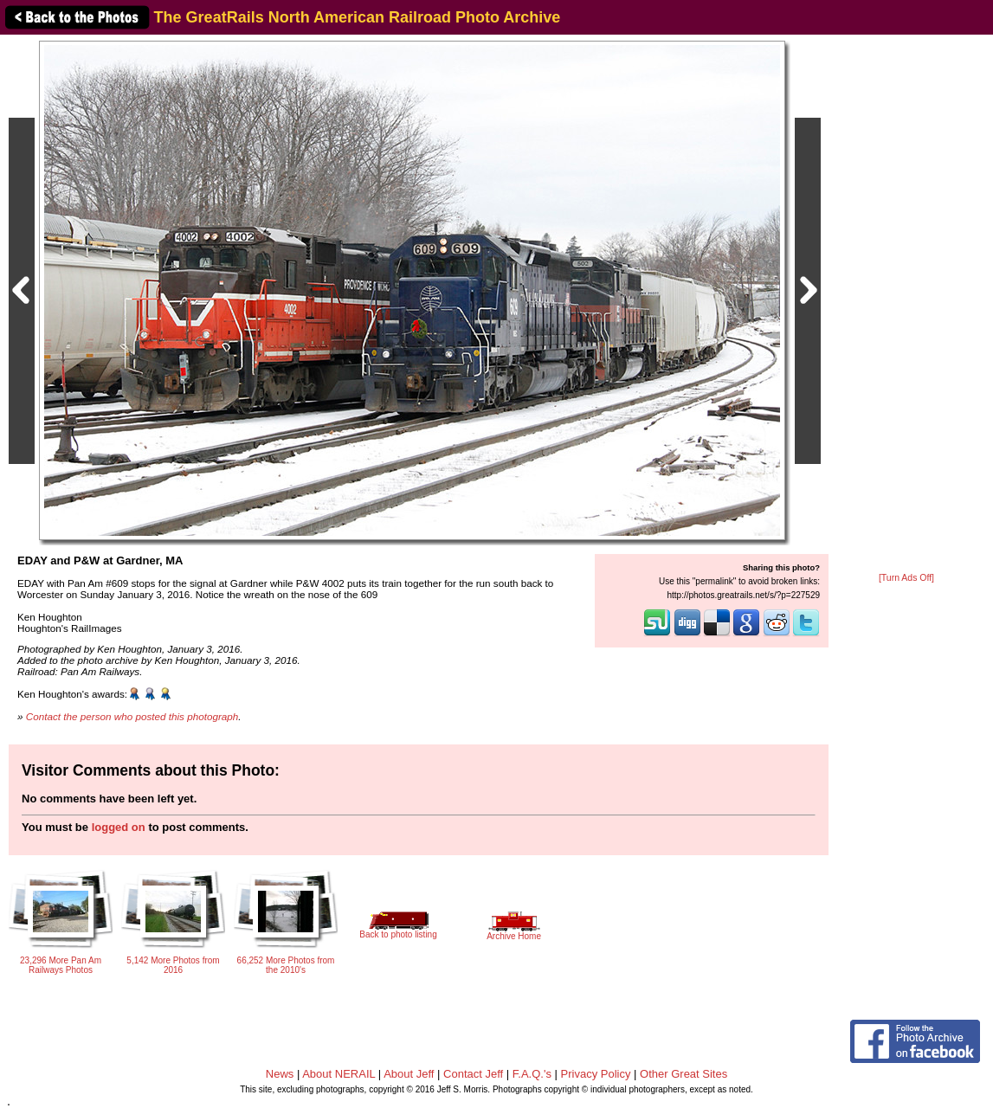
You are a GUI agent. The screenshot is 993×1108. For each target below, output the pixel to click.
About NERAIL (338, 1073)
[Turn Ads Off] (906, 578)
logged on (118, 827)
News (280, 1073)
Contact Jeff (473, 1073)
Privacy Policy (596, 1073)
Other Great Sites (683, 1073)
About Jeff (409, 1073)
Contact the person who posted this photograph (132, 716)
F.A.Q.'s (532, 1073)
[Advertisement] (906, 304)
